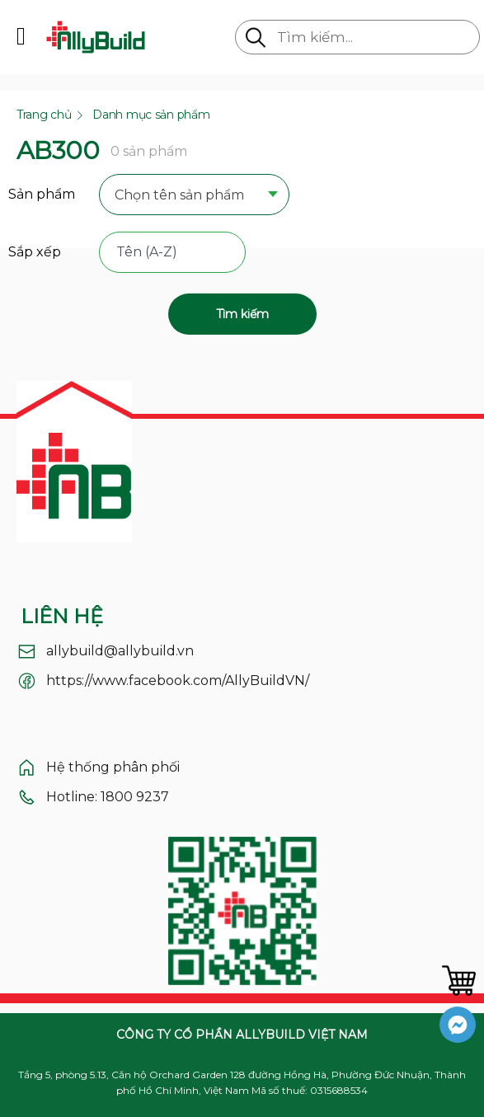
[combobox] (194, 196)
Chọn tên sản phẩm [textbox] (179, 195)
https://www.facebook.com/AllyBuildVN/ (177, 680)
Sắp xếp (34, 252)
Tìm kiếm (242, 314)
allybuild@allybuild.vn (120, 651)
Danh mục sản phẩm (150, 114)
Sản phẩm (41, 194)
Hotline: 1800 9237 (107, 797)
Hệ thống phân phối (113, 767)
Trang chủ (43, 114)
